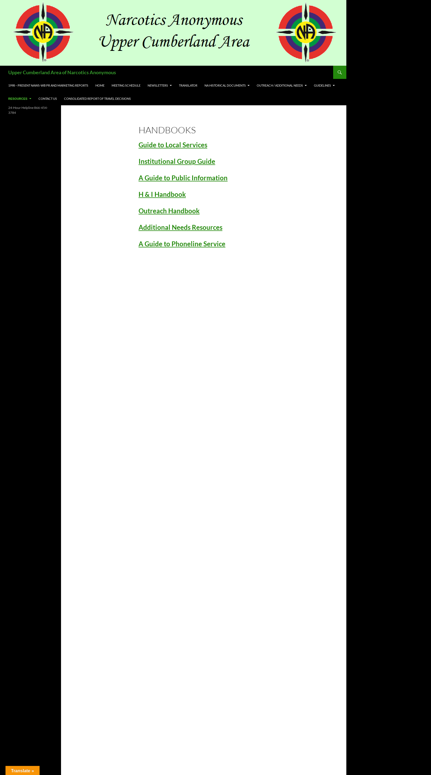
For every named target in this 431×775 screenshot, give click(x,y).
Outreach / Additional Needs (280, 85)
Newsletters (158, 85)
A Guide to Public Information (183, 178)
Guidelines (322, 85)
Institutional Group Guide (177, 161)
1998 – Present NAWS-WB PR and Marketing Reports (48, 85)
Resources (17, 98)
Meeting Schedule (126, 85)
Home (99, 85)
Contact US (47, 98)
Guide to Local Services (173, 145)
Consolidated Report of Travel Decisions (97, 98)
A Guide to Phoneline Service (182, 244)
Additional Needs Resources (180, 227)
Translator (188, 85)
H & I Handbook (162, 194)
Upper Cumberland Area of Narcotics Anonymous (62, 72)
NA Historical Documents (225, 85)
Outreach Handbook (169, 211)
